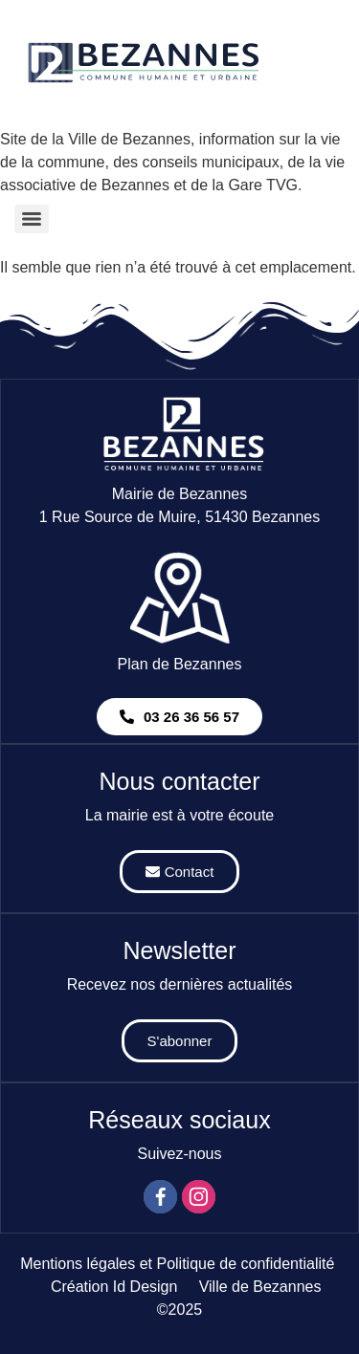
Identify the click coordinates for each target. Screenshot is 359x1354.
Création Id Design (114, 1286)
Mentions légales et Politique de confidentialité (177, 1264)
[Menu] (31, 219)
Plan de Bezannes (180, 664)
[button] (179, 716)
